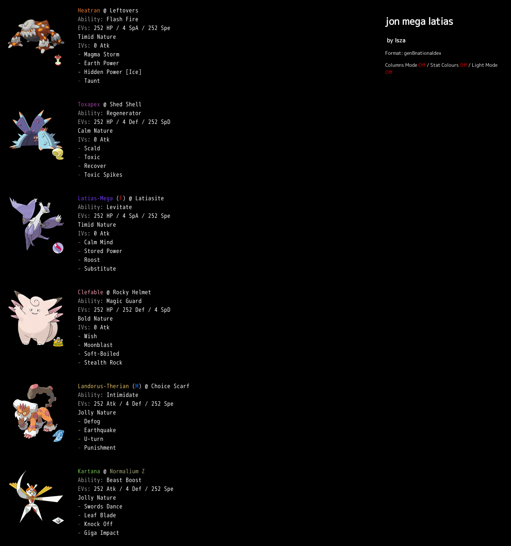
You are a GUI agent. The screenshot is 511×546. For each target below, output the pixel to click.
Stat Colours (444, 65)
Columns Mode (401, 65)
